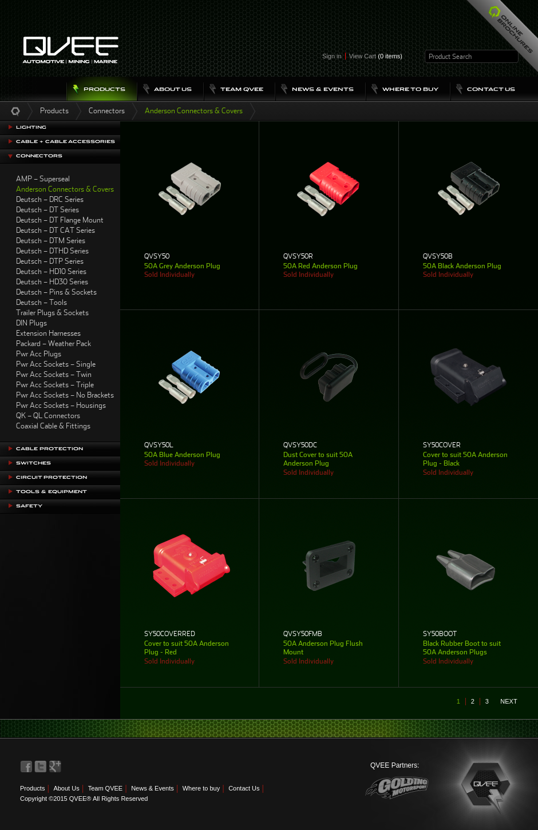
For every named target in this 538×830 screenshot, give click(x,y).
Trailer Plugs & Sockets (52, 312)
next (508, 701)
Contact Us (243, 788)
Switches (33, 463)
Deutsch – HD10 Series (51, 271)
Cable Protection (49, 449)
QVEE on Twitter (40, 766)
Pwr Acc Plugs (38, 354)
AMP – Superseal (43, 178)
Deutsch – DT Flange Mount (60, 220)
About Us (66, 788)
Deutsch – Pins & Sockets (56, 292)
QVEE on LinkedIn (55, 766)
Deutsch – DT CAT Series (55, 230)
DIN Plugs (31, 323)
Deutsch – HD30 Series (52, 281)
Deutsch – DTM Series (50, 240)
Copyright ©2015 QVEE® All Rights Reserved (84, 798)
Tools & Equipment (51, 492)
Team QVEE (105, 788)
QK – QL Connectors (48, 415)
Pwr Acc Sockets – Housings (61, 405)
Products (54, 110)
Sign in (332, 56)
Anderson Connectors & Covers (65, 189)
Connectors (107, 110)
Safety (29, 506)
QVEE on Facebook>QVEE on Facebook (26, 766)
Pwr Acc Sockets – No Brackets (65, 395)
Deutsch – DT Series (47, 209)
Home (15, 111)
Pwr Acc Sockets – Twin (54, 374)
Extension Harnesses (48, 333)
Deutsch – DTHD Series (52, 251)
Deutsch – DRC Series (50, 199)
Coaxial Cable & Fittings (53, 426)
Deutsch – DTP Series (50, 261)
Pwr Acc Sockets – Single (56, 364)
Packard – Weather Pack (53, 343)
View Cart (375, 56)
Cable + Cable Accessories (65, 142)
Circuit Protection (51, 477)
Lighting (31, 127)
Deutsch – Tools (41, 302)
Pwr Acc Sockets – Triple (55, 384)
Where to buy (201, 788)
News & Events (152, 788)
